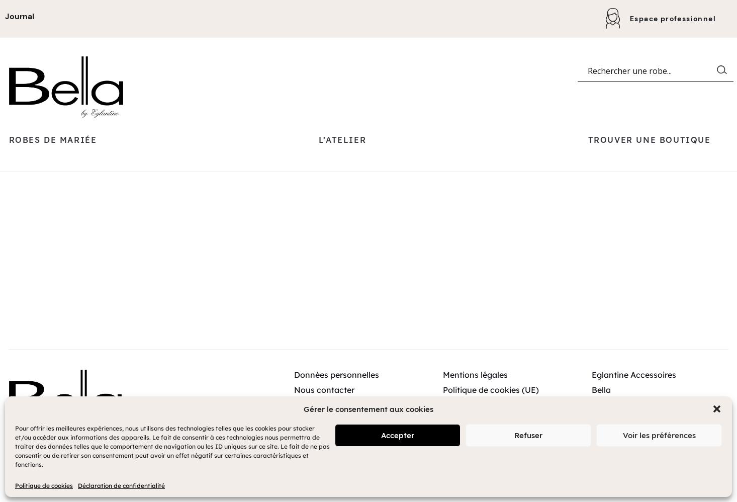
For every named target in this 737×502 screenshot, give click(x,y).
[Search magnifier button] (724, 90)
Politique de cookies (44, 485)
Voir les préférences (659, 435)
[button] (717, 409)
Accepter (397, 435)
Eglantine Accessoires (634, 393)
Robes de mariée (53, 158)
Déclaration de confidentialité (121, 485)
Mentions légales (475, 393)
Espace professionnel (673, 18)
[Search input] (651, 90)
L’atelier (342, 158)
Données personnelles (336, 393)
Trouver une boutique (649, 158)
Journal (19, 16)
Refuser (528, 435)
